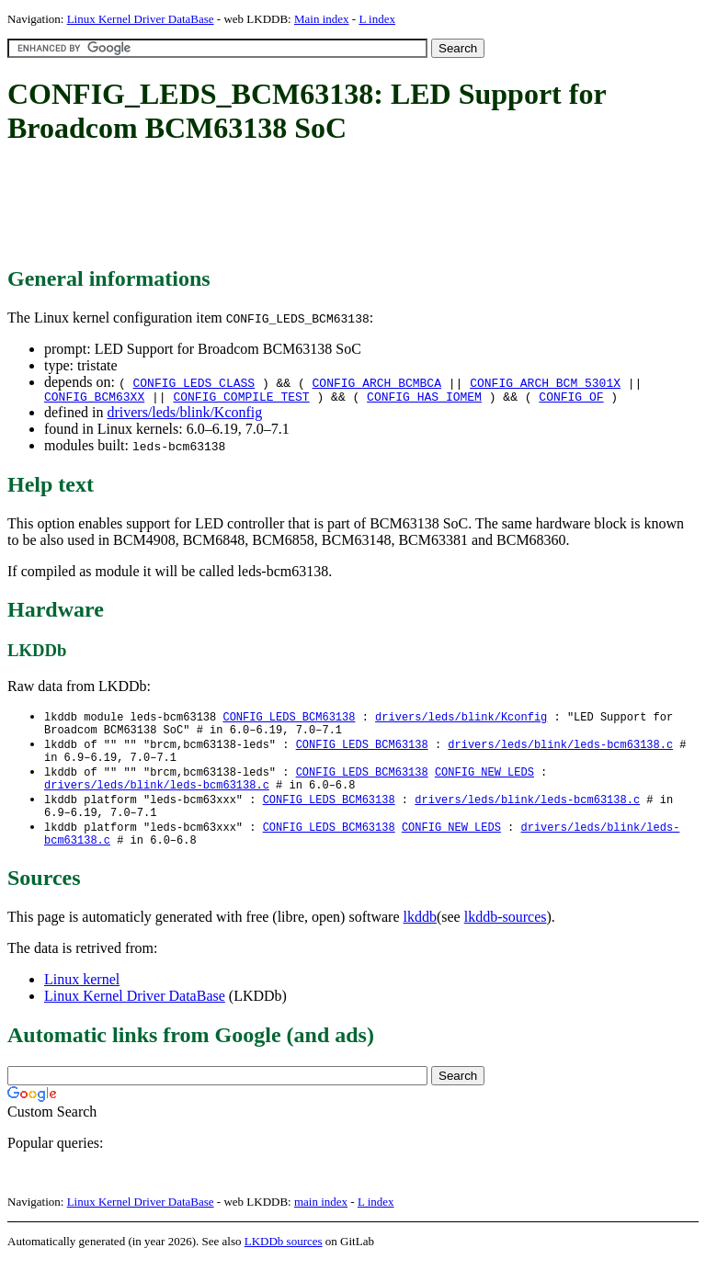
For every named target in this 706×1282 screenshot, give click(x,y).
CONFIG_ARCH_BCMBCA (377, 382)
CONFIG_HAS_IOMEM (424, 399)
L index (377, 19)
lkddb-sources (505, 938)
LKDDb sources (284, 1262)
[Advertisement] (342, 206)
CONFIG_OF (571, 399)
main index (320, 1223)
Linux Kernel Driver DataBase (140, 19)
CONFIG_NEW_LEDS (484, 782)
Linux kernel (82, 1000)
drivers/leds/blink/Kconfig (184, 415)
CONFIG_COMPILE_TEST (241, 399)
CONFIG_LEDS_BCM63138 (288, 720)
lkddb (420, 938)
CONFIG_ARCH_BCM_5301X (545, 382)
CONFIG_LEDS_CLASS (193, 382)
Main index (321, 19)
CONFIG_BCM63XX (94, 399)
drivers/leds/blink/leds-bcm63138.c (560, 751)
